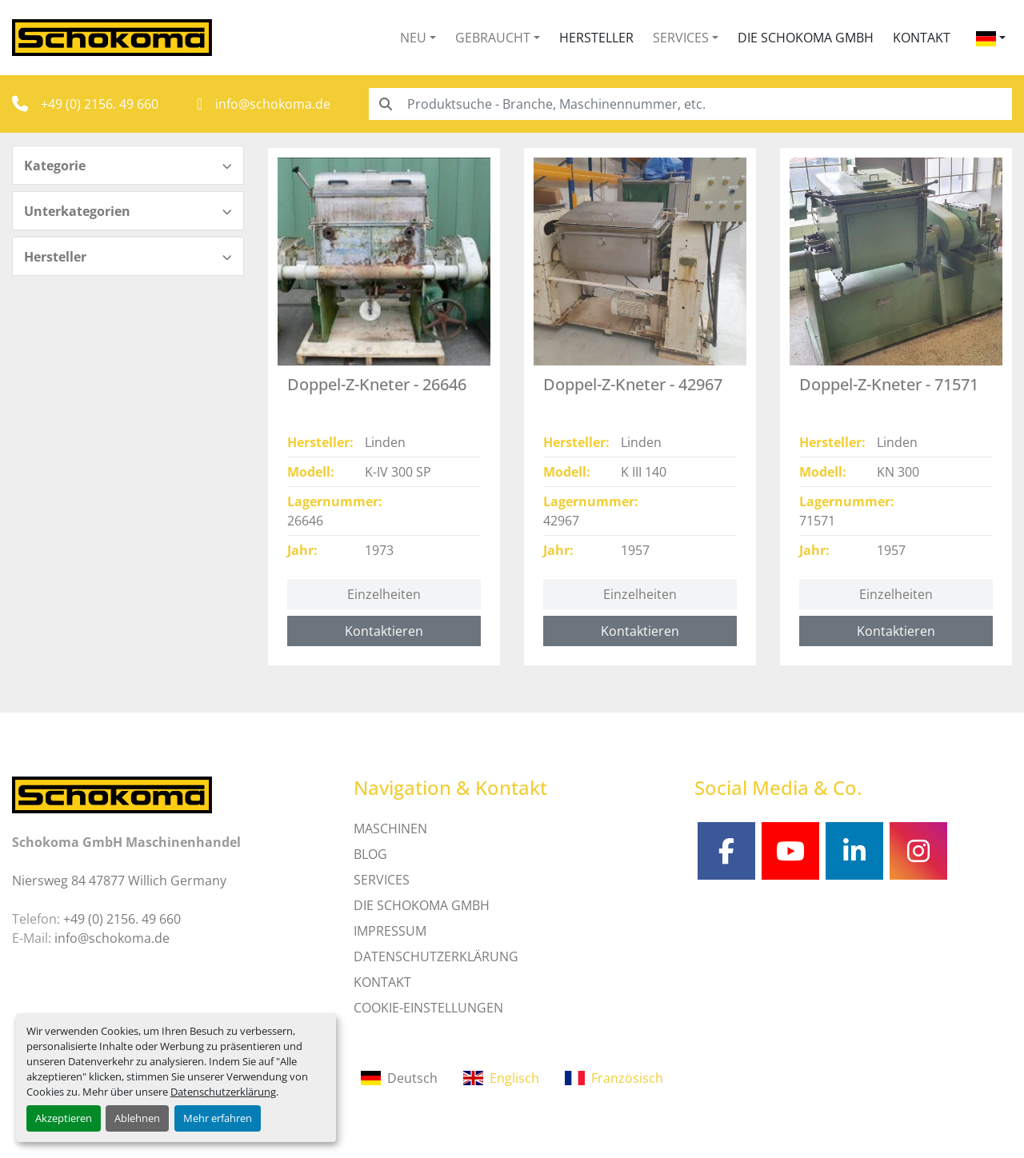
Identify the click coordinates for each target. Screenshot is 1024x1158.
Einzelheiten (384, 594)
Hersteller (596, 37)
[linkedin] (854, 851)
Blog (370, 854)
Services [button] (681, 37)
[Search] (690, 104)
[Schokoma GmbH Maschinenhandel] (112, 793)
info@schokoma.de (272, 104)
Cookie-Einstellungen (428, 1007)
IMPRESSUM (390, 931)
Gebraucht (492, 37)
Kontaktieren (384, 631)
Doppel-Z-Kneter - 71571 (888, 384)
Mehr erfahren (217, 1118)
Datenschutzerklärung (223, 1091)
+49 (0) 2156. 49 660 (99, 104)
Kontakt (921, 37)
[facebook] (726, 851)
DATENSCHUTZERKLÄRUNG (436, 956)
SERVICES (382, 879)
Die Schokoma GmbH (806, 37)
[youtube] (790, 851)
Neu (413, 37)
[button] (418, 37)
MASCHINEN (390, 828)
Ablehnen (137, 1118)
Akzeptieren (63, 1118)
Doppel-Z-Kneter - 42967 (632, 384)
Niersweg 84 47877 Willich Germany (119, 880)
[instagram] (918, 851)
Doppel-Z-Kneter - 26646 (376, 384)
